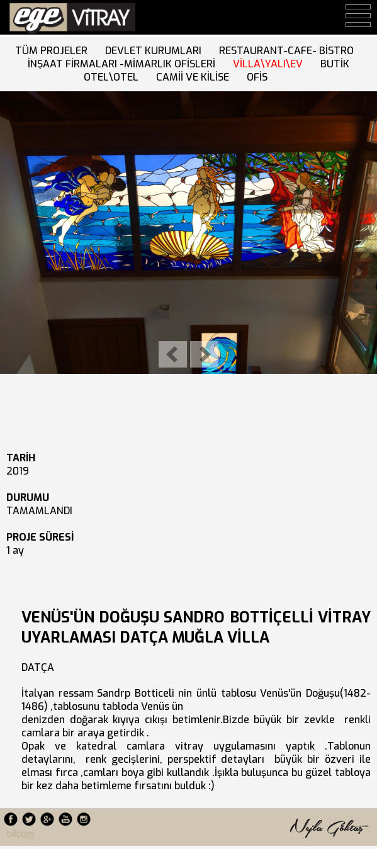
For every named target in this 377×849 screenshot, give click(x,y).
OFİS (260, 77)
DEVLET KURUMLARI (155, 50)
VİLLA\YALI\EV (270, 63)
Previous (173, 354)
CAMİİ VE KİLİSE (195, 77)
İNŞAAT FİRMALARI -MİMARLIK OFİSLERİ (124, 63)
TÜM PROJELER (54, 50)
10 (106, 389)
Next (204, 354)
